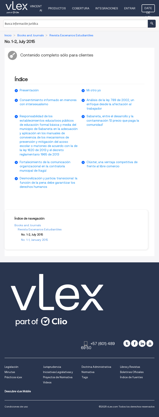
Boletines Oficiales (131, 372)
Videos (47, 382)
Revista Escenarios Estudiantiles (39, 229)
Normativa (88, 372)
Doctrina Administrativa (96, 366)
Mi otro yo (94, 90)
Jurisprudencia (52, 366)
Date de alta (148, 9)
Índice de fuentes (131, 377)
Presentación (29, 90)
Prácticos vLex (13, 377)
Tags (85, 377)
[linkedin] (142, 343)
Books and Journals (27, 225)
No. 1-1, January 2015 (34, 239)
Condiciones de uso (16, 406)
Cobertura (80, 8)
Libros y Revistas (130, 366)
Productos (57, 8)
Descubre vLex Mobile (18, 391)
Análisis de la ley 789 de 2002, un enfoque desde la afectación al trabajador (110, 104)
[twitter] (126, 343)
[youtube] (149, 343)
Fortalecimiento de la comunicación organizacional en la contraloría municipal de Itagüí (45, 166)
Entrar (129, 8)
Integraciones (106, 8)
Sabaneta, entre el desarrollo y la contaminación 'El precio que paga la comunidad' (113, 120)
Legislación (11, 366)
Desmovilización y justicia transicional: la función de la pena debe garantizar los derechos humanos (48, 182)
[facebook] (134, 343)
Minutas (10, 372)
